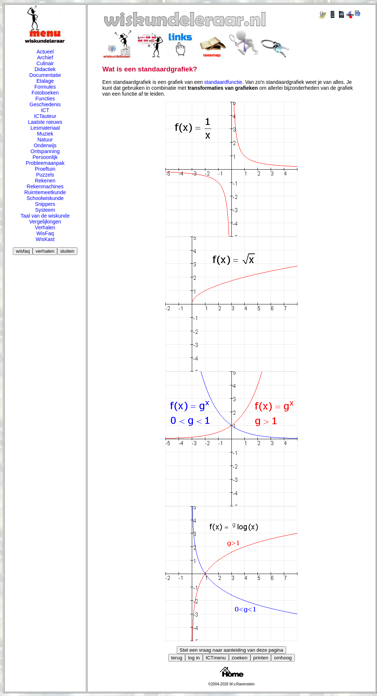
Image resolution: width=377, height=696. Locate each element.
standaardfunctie (223, 82)
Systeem (45, 210)
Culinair (45, 63)
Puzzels (45, 175)
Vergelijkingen (45, 222)
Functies (45, 98)
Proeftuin (45, 169)
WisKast (45, 239)
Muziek (45, 134)
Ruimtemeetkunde (45, 192)
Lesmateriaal (45, 128)
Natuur (45, 139)
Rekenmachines (45, 186)
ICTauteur (45, 116)
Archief (45, 57)
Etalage (45, 81)
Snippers (45, 204)
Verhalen (45, 227)
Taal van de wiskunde (45, 216)
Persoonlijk (45, 157)
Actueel (45, 52)
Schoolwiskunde (44, 198)
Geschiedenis (45, 104)
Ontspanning (44, 151)
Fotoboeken (45, 93)
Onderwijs (45, 145)
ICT (45, 110)
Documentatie (45, 75)
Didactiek (45, 69)
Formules (45, 87)
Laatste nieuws (45, 122)
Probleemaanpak (45, 163)
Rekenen (45, 181)
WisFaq (45, 233)
